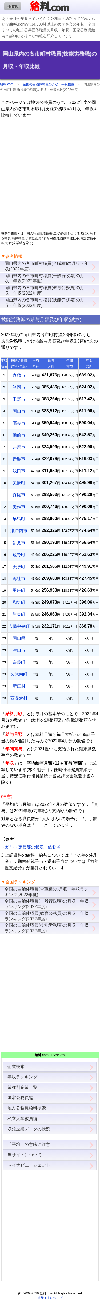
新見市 (19, 542)
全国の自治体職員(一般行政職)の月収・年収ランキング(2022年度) (47, 904)
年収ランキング (22, 1077)
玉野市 (19, 399)
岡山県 (19, 638)
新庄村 (19, 686)
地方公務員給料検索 (26, 1108)
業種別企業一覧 (22, 1087)
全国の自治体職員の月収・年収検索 (48, 84)
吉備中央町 (19, 626)
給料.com (6, 84)
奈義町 (19, 662)
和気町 (19, 602)
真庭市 (19, 495)
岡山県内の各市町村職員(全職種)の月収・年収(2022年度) (47, 266)
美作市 (19, 507)
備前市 (19, 435)
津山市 (19, 650)
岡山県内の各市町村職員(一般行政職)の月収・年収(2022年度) (44, 278)
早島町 (19, 518)
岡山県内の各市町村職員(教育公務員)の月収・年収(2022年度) (44, 290)
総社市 (19, 578)
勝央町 (19, 614)
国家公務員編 (20, 1097)
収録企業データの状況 (28, 1129)
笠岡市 (19, 387)
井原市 (19, 447)
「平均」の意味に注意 (28, 1144)
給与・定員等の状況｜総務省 (33, 847)
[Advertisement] (50, 174)
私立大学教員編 (22, 1118)
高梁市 (19, 423)
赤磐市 (19, 459)
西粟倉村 (18, 698)
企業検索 (16, 1066)
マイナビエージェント (28, 1165)
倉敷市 (19, 375)
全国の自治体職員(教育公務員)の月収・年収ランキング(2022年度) (47, 916)
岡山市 (19, 411)
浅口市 (19, 471)
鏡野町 (19, 554)
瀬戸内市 (18, 530)
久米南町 (18, 674)
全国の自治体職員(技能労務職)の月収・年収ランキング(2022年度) (47, 928)
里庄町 (19, 590)
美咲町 (19, 566)
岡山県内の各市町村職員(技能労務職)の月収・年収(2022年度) (44, 303)
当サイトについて (24, 1155)
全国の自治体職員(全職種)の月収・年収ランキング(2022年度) (47, 892)
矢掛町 (19, 483)
